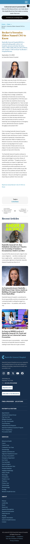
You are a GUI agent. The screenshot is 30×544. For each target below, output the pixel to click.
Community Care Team (8, 447)
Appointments (5, 413)
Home (3, 24)
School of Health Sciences (9, 519)
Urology (4, 489)
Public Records (6, 513)
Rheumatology (6, 487)
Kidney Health (5, 472)
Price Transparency (7, 429)
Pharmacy (4, 481)
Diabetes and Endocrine (8, 451)
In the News (15, 201)
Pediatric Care (6, 479)
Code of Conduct (10, 536)
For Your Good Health (8, 421)
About (4, 496)
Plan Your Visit (6, 417)
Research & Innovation (8, 511)
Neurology (5, 474)
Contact (4, 522)
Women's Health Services (8, 491)
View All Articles (15, 211)
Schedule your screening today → (15, 17)
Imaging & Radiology (7, 470)
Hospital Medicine (7, 468)
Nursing (4, 515)
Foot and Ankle (6, 462)
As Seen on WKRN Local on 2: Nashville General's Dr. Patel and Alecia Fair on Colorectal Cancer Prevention (14, 334)
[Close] (28, 6)
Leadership (5, 503)
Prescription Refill (7, 431)
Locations (19, 401)
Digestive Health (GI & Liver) (9, 453)
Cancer (4, 443)
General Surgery (6, 464)
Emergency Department (8, 458)
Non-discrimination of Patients (14, 538)
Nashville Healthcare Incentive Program (12, 427)
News (8, 24)
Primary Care (5, 483)
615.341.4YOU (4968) (11, 383)
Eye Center (5, 460)
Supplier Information (7, 517)
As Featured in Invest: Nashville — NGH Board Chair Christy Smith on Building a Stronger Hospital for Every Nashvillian (14, 291)
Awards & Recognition (8, 509)
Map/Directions (7, 387)
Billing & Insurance (7, 419)
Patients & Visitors (9, 408)
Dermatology (5, 449)
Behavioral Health (7, 441)
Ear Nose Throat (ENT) (8, 456)
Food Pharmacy (6, 423)
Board (3, 505)
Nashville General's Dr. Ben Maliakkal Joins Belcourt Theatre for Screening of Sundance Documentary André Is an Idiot (14, 248)
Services (5, 437)
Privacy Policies (14, 540)
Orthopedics (5, 477)
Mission (4, 501)
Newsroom (5, 507)
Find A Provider (8, 401)
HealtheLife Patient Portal (9, 415)
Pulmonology (5, 485)
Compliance (20, 536)
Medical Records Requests (9, 425)
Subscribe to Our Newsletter (11, 393)
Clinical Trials (5, 445)
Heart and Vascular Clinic (8, 466)
